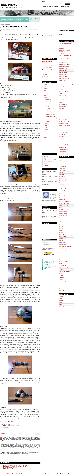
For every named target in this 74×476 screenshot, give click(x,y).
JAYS (60, 217)
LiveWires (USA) (62, 110)
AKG (60, 160)
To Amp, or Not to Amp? (47, 67)
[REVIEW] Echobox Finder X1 (9, 468)
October (46, 103)
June (46, 125)
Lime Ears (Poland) (63, 108)
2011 (45, 93)
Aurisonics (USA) (62, 60)
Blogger (22, 473)
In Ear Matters (8, 4)
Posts (45, 242)
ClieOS (54, 216)
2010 (45, 95)
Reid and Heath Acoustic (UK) (65, 246)
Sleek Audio (61, 255)
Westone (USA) (62, 151)
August (46, 106)
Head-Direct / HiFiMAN (64, 209)
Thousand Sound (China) (64, 140)
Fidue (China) (62, 199)
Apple (60, 164)
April (46, 129)
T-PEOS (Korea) (62, 265)
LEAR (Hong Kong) (63, 104)
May (46, 127)
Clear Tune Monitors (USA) (65, 64)
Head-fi (60, 302)
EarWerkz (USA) (62, 80)
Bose (60, 182)
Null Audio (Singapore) (64, 121)
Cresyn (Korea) (62, 188)
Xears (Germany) (63, 286)
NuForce (61, 230)
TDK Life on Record (63, 267)
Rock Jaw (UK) (62, 250)
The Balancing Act (46, 74)
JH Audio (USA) (62, 99)
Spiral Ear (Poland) (63, 134)
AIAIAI (60, 158)
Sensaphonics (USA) (63, 130)
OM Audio (61, 232)
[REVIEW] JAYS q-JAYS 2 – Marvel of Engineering (14, 466)
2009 (45, 97)
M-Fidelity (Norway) (63, 114)
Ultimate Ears (62, 273)
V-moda (61, 275)
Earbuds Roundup (53, 177)
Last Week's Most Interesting (51, 118)
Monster (61, 224)
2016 (45, 84)
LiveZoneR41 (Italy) (63, 112)
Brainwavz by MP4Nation (64, 184)
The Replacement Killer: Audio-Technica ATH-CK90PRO (50, 110)
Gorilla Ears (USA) (63, 89)
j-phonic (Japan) (62, 290)
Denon (60, 193)
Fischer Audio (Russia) (64, 205)
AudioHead (61, 298)
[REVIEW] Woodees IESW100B (13, 27)
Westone (61, 283)
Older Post (37, 434)
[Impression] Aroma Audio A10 (9, 467)
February (47, 133)
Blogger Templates (49, 473)
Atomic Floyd (62, 168)
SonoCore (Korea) (63, 257)
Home (44, 6)
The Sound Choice (46, 76)
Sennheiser (61, 252)
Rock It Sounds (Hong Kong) (65, 248)
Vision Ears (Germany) (64, 149)
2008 (45, 137)
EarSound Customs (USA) (64, 78)
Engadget (61, 300)
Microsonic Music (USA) (64, 116)
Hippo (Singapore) (63, 213)
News (44, 156)
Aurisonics (61, 174)
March (46, 131)
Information (45, 165)
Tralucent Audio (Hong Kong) (65, 271)
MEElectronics (62, 222)
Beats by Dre (62, 176)
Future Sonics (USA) (63, 88)
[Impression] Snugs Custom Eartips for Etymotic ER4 (15, 465)
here (13, 421)
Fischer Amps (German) (64, 203)
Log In (68, 6)
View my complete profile (48, 203)
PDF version (50, 62)
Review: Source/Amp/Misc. (48, 161)
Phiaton (61, 240)
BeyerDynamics (62, 178)
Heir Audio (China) (63, 211)
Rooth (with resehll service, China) (66, 129)
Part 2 (54, 65)
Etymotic (61, 197)
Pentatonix (44, 35)
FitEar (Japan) (62, 86)
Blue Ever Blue (62, 180)
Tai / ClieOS (54, 192)
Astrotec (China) (62, 166)
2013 (45, 90)
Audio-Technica (62, 170)
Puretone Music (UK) (63, 123)
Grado (60, 207)
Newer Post (2, 433)
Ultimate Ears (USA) (63, 144)
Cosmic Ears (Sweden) (64, 66)
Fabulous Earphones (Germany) (66, 84)
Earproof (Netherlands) (64, 82)
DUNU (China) (62, 191)
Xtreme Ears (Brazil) (63, 153)
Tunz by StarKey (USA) (64, 142)
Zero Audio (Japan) (63, 288)
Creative (61, 186)
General (45, 163)
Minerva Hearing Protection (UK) (66, 117)
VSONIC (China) (62, 279)
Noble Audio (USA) (63, 119)
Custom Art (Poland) (63, 68)
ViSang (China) (62, 281)
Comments (46, 244)
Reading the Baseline (46, 72)
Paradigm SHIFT (62, 238)
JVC (60, 219)
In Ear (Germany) (63, 97)
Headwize (61, 304)
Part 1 (50, 65)
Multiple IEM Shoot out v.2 (50, 116)
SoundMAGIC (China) (63, 261)
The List (49, 171)
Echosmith (44, 54)
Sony (60, 259)
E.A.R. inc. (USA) (63, 72)
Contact (62, 6)
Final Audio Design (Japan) (65, 201)
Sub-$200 (55, 183)
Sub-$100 (48, 183)
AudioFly (61, 172)
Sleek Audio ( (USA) (63, 132)
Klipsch (60, 221)
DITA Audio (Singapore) (64, 190)
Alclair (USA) (62, 53)
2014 (45, 88)
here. (52, 220)
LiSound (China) (62, 106)
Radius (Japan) (62, 242)
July (46, 123)
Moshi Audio (61, 226)
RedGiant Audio (62, 244)
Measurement (45, 79)
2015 (45, 86)
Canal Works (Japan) (63, 62)
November (47, 101)
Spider (60, 263)
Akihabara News (62, 296)
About (49, 6)
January (46, 134)
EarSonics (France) (63, 76)
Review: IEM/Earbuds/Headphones (11, 425)
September (47, 104)
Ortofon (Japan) (62, 236)
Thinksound (61, 269)
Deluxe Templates (60, 473)
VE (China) (61, 277)
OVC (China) (62, 234)
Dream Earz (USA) (63, 70)
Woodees (16, 29)
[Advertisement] (18, 457)
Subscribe (56, 6)
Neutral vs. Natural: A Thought (48, 69)
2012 (45, 92)
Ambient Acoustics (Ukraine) (65, 58)
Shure (60, 254)
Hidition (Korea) (62, 95)
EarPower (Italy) (62, 74)
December (47, 99)
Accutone (61, 162)
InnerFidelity (61, 306)
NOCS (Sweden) (62, 228)
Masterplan (70, 473)
